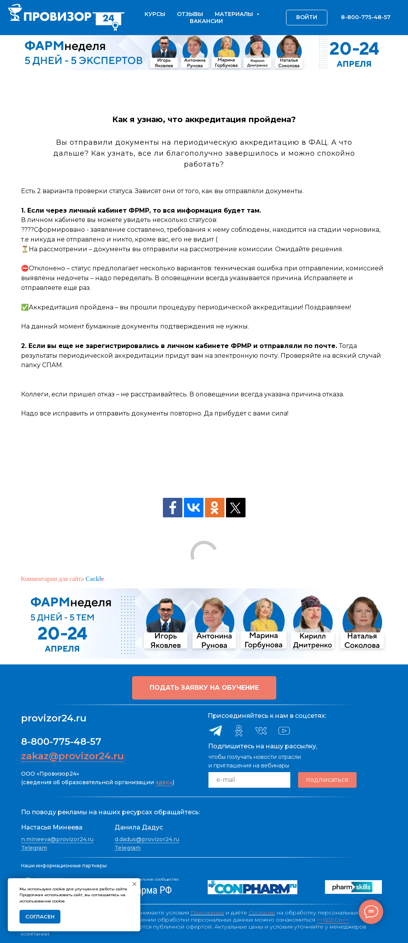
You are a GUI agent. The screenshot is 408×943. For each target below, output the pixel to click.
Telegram (34, 847)
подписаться (327, 779)
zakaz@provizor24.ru (72, 756)
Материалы (234, 14)
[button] (204, 688)
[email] (249, 780)
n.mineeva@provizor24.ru (57, 839)
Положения (207, 912)
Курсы (155, 14)
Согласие (262, 912)
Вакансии (206, 21)
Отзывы (190, 14)
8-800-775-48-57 (61, 741)
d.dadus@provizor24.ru (147, 839)
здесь (164, 782)
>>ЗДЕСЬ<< (333, 919)
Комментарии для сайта (62, 578)
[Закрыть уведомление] (134, 884)
